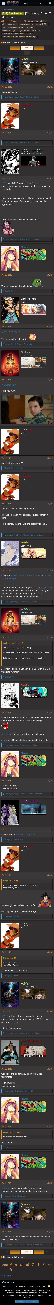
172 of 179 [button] (27, 48)
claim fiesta (30, 27)
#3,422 (50, 133)
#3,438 (50, 1127)
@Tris (4, 183)
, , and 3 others (21, 745)
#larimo (43, 21)
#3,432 (50, 781)
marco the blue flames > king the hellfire (17, 34)
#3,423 (50, 178)
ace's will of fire (42, 24)
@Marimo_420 (8, 385)
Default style (8, 1282)
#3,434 (50, 875)
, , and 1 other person (24, 794)
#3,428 (50, 504)
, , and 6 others (21, 602)
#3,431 (50, 713)
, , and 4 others (22, 97)
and (15, 468)
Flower (24, 247)
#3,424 (50, 275)
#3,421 (50, 87)
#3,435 (50, 952)
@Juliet (5, 1188)
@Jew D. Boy (8, 331)
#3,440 (50, 1232)
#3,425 (50, 327)
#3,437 (50, 1069)
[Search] (50, 3)
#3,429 (50, 571)
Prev (15, 48)
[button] (3, 3)
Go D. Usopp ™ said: (12, 643)
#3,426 (50, 380)
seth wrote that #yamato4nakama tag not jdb (19, 37)
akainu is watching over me (12, 27)
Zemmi (6, 21)
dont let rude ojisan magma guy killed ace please (21, 31)
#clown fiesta (33, 21)
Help (44, 1286)
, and (18, 344)
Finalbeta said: (9, 881)
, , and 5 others (22, 239)
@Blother (35, 575)
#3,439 (50, 1183)
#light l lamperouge (9, 24)
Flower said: (8, 958)
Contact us (6, 1286)
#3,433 (50, 830)
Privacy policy (34, 1286)
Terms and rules (19, 1286)
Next (38, 48)
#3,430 (50, 637)
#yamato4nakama (26, 24)
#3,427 (50, 458)
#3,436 (50, 1011)
